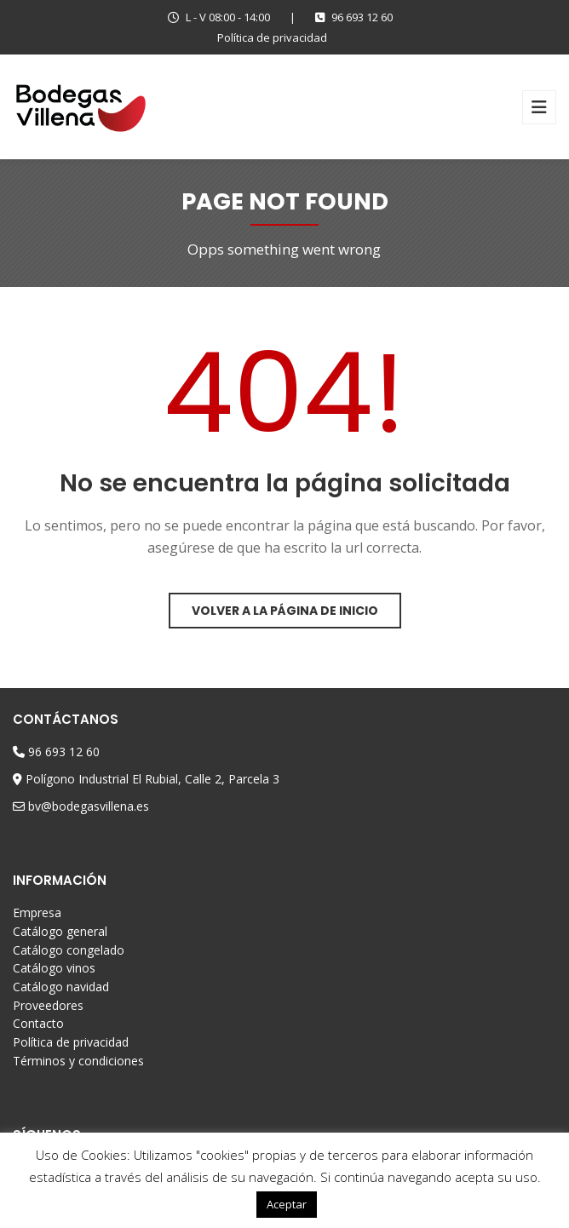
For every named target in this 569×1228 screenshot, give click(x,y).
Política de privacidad (272, 37)
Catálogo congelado (68, 950)
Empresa (37, 912)
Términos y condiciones (78, 1061)
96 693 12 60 (354, 17)
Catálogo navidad (61, 986)
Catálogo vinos (54, 968)
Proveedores (48, 1005)
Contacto (38, 1023)
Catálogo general (60, 931)
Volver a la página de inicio (285, 610)
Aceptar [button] (287, 1204)
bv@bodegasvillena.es (88, 806)
